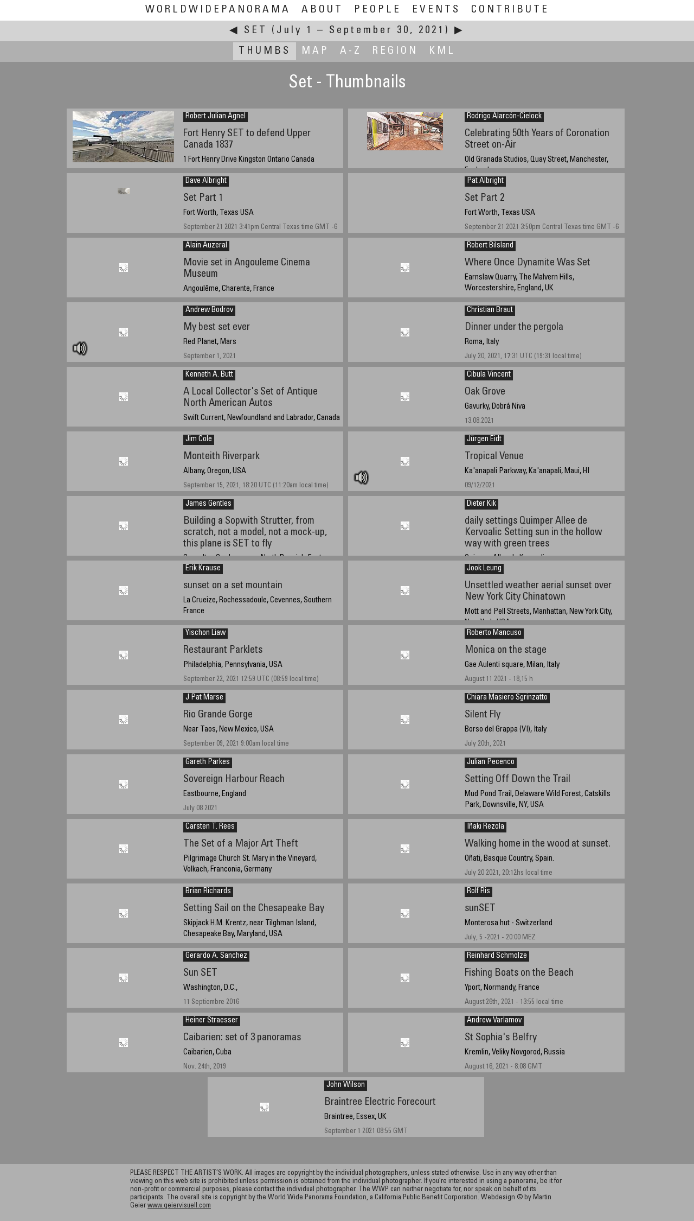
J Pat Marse (204, 698)
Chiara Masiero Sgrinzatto (507, 698)
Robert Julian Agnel (215, 116)
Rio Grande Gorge (218, 715)
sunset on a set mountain (232, 586)
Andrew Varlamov (494, 1021)
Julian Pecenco (491, 762)
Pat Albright (485, 181)
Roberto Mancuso (494, 633)
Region (395, 51)
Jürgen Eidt (484, 439)
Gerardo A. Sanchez (216, 956)
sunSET (480, 909)
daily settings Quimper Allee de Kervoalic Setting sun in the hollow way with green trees (533, 532)
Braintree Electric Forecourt (380, 1102)
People (377, 10)
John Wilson (345, 1085)
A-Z (351, 51)
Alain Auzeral (206, 246)
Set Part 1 (203, 198)
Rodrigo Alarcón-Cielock (504, 116)
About (322, 10)
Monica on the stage (506, 650)
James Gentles (208, 504)
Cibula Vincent (489, 375)
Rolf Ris (478, 891)
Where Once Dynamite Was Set (527, 263)
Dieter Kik (481, 504)
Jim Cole (198, 439)
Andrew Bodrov (209, 310)
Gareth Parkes (207, 762)
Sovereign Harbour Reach (234, 779)
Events (436, 10)
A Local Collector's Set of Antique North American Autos (250, 398)
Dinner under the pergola (514, 327)
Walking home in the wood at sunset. (538, 844)
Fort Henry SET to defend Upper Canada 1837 (247, 139)
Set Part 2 (484, 198)
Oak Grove (485, 392)
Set (255, 31)
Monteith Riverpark (221, 456)
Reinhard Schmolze (497, 956)
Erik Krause (203, 569)
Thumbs (265, 51)
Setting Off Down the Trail (517, 779)
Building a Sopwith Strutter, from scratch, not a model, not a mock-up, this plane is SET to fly (255, 532)
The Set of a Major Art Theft (240, 844)
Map (315, 51)
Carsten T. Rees (210, 827)
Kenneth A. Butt (209, 375)
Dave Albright (206, 181)
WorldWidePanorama (218, 10)
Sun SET (200, 973)
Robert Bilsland (490, 246)
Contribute (510, 10)
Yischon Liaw (205, 633)
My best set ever (216, 327)
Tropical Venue (494, 456)
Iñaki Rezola (485, 827)
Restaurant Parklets (222, 650)
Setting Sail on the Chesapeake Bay (253, 909)
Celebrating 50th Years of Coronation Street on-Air (537, 139)
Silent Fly (482, 715)
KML (442, 51)
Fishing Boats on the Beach (519, 973)
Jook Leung (484, 569)
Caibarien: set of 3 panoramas (242, 1038)
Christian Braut (490, 310)
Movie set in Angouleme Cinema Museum (246, 268)
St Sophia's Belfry (501, 1038)
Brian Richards (208, 891)
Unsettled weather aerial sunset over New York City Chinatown (538, 591)
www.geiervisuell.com (179, 1206)
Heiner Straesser (211, 1021)
